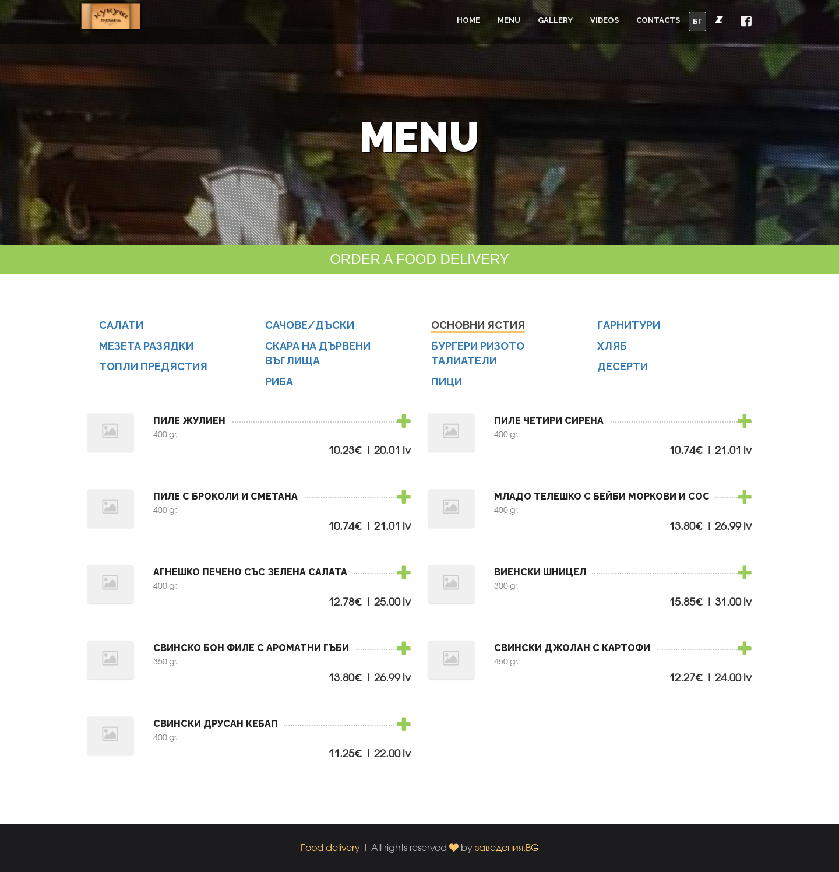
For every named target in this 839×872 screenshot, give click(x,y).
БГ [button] (697, 21)
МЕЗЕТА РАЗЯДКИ (146, 352)
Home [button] (468, 20)
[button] (746, 22)
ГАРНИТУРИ (628, 331)
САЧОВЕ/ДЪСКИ (309, 331)
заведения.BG (507, 847)
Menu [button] (509, 20)
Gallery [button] (555, 20)
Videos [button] (604, 20)
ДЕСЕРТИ (622, 373)
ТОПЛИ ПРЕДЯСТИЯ (153, 373)
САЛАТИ (121, 331)
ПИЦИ (446, 388)
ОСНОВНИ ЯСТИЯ (478, 331)
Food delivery (330, 847)
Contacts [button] (658, 20)
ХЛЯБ (612, 352)
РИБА (279, 388)
